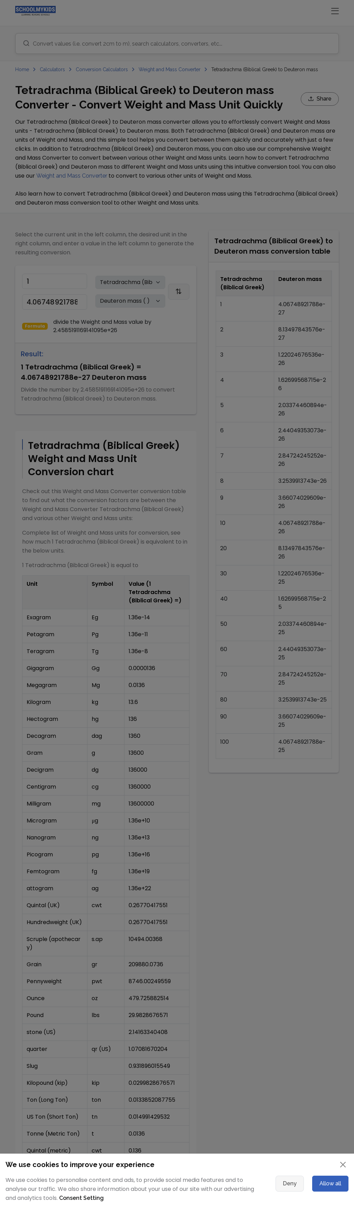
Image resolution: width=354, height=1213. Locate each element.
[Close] (342, 1164)
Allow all (330, 1183)
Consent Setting (81, 1198)
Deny (290, 1183)
